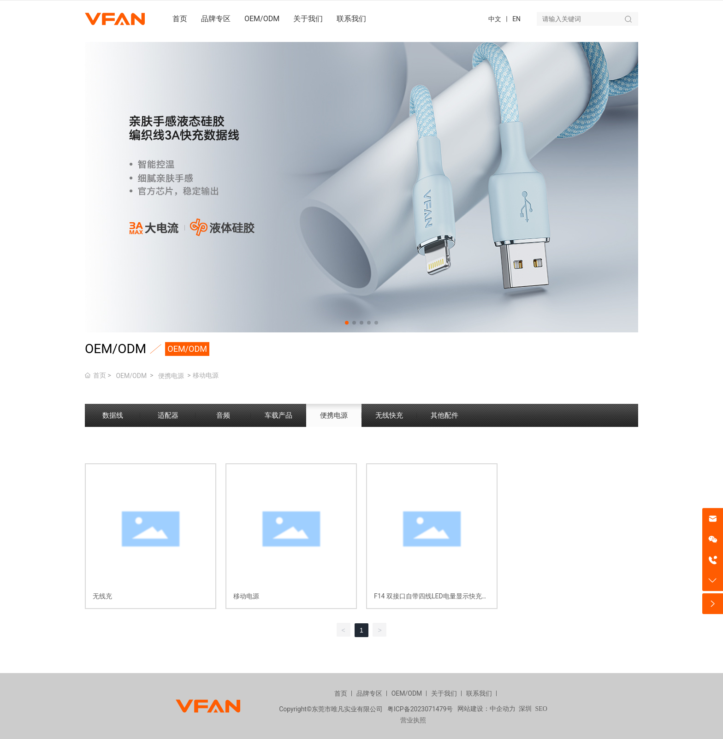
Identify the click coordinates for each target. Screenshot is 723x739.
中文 (494, 19)
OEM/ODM (131, 375)
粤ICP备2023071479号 (420, 709)
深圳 (525, 708)
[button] (347, 323)
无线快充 (389, 415)
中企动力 (503, 708)
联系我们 (479, 693)
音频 (223, 415)
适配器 (168, 415)
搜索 (628, 19)
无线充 (102, 596)
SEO (541, 708)
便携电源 (171, 375)
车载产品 (278, 415)
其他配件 (444, 415)
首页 (340, 693)
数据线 (112, 415)
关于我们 (444, 693)
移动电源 (246, 596)
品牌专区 (369, 693)
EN (516, 19)
